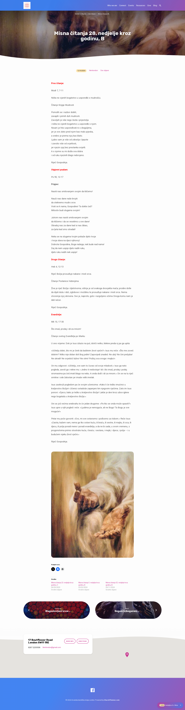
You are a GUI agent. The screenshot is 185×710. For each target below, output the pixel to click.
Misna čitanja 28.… (104, 14)
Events (131, 5)
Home (77, 14)
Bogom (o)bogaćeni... (127, 611)
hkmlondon (93, 70)
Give (149, 5)
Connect (122, 5)
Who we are (112, 5)
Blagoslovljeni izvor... (58, 611)
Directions (83, 641)
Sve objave (92, 14)
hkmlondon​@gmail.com (52, 647)
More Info (70, 641)
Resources (140, 5)
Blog (155, 5)
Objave (83, 14)
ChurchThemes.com (112, 700)
